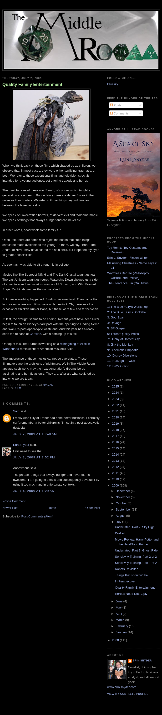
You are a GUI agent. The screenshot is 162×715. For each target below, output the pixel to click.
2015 (116, 448)
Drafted (120, 533)
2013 (116, 460)
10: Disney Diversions (122, 355)
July (119, 522)
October (122, 503)
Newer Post (10, 508)
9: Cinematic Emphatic (122, 350)
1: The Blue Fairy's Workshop (127, 306)
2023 (116, 399)
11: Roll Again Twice (121, 360)
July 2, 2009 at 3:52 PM (34, 457)
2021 (116, 411)
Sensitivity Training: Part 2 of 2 (136, 556)
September (124, 509)
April (119, 614)
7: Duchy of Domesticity (123, 339)
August (121, 515)
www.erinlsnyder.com (121, 687)
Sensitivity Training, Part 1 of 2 (136, 563)
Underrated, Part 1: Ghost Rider (137, 550)
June (119, 601)
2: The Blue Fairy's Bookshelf (127, 312)
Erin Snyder (21, 445)
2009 (116, 485)
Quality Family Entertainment (32, 84)
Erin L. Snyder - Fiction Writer (127, 257)
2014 (116, 454)
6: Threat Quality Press (123, 334)
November (123, 497)
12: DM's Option (118, 366)
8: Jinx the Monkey (120, 344)
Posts (116, 105)
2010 (116, 479)
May (119, 607)
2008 (116, 640)
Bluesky (112, 84)
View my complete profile (127, 694)
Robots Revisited (126, 569)
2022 (116, 405)
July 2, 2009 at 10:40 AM (35, 434)
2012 (116, 467)
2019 (116, 423)
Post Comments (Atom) (37, 516)
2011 (116, 473)
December (123, 491)
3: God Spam (116, 317)
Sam (16, 411)
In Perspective (124, 581)
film (18, 388)
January (122, 632)
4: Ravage (114, 323)
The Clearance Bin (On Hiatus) (128, 283)
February (122, 626)
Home (52, 508)
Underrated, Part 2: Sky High (134, 527)
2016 (116, 442)
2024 (116, 392)
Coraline (35, 334)
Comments (119, 113)
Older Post (93, 508)
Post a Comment (13, 501)
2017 (116, 436)
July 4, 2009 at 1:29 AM (34, 491)
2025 (116, 386)
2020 (116, 417)
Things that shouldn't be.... (133, 575)
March (120, 620)
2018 (116, 430)
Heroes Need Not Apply (131, 594)
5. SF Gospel (116, 328)
